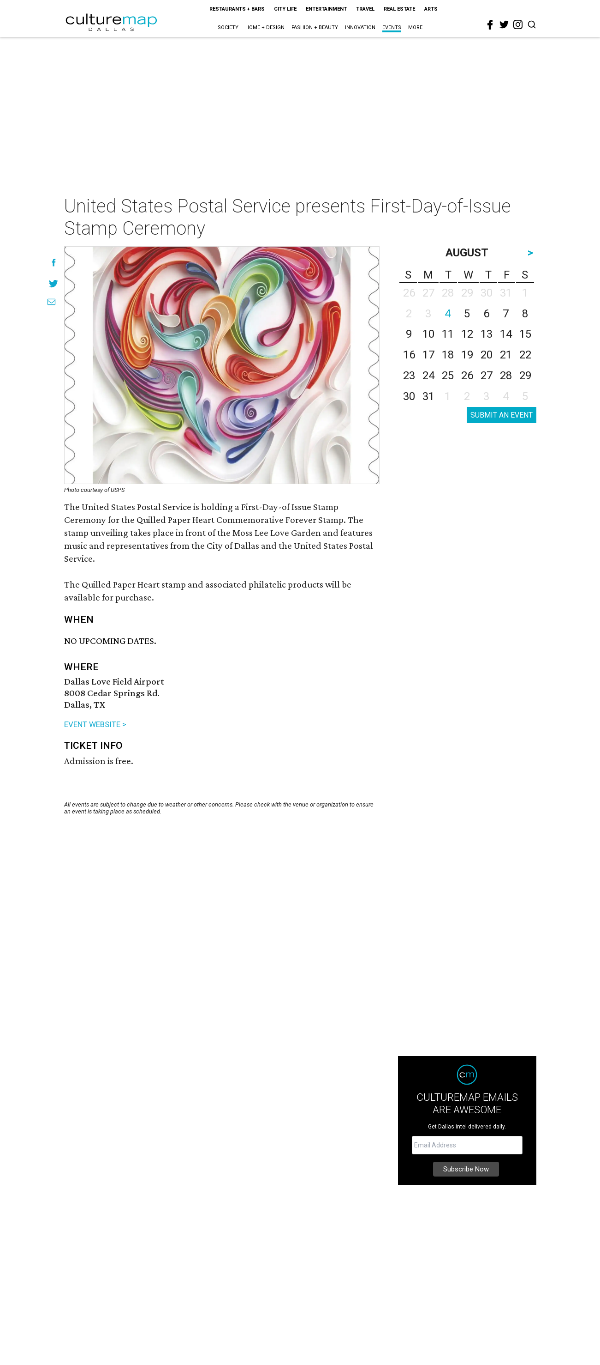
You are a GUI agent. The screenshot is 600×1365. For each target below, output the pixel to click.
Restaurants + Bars (237, 9)
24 (428, 375)
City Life (285, 9)
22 (525, 354)
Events (391, 27)
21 (506, 354)
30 (409, 396)
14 (506, 334)
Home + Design (265, 27)
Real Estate (399, 9)
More (415, 27)
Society (228, 27)
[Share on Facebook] (54, 263)
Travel (365, 9)
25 (448, 375)
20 (487, 354)
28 (506, 375)
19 (467, 354)
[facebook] (490, 25)
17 (428, 354)
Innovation (360, 27)
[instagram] (518, 24)
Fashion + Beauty (314, 27)
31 (428, 396)
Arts (431, 9)
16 (409, 354)
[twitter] (504, 24)
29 (525, 375)
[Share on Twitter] (54, 283)
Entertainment (326, 9)
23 (409, 375)
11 (448, 334)
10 (428, 334)
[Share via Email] (51, 302)
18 (448, 354)
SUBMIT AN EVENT (501, 415)
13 (487, 334)
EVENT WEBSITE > (95, 724)
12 (467, 334)
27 (487, 375)
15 (525, 334)
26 (467, 375)
